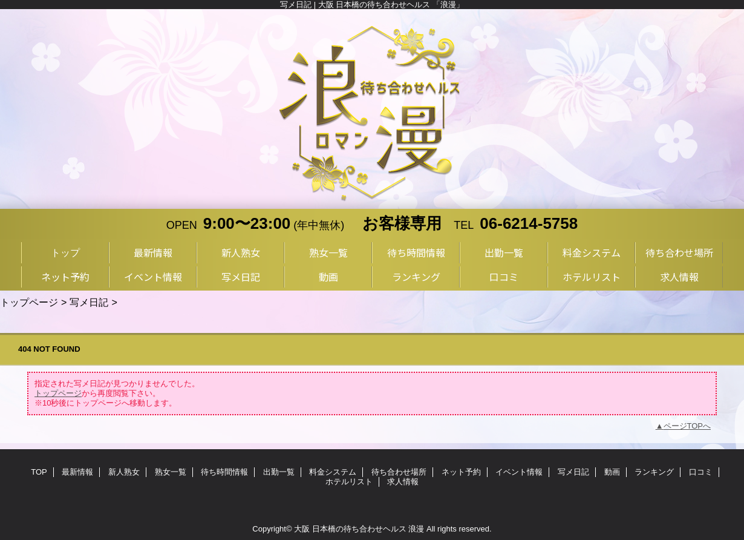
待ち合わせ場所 (398, 471)
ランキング (654, 471)
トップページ (29, 302)
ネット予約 (461, 471)
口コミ (701, 471)
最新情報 (77, 471)
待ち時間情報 (224, 471)
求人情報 (403, 481)
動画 (612, 471)
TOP (39, 471)
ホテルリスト (349, 481)
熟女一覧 (170, 471)
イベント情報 (519, 471)
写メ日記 (89, 302)
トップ (65, 252)
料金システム (332, 471)
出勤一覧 (279, 471)
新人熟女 (124, 471)
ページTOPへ (687, 425)
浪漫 (416, 528)
